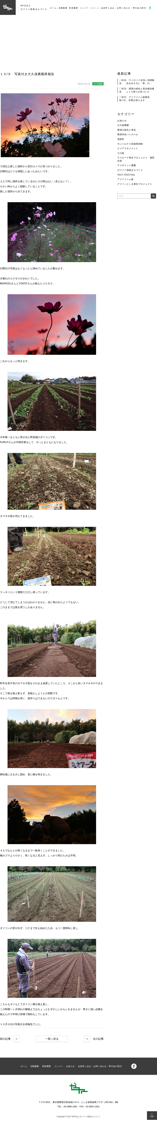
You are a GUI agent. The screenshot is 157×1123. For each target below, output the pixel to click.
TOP (152, 1116)
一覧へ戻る (52, 1038)
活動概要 (63, 8)
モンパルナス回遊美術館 (130, 144)
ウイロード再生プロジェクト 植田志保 (135, 159)
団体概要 (73, 8)
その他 (120, 153)
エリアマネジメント (127, 148)
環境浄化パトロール (127, 134)
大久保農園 (123, 125)
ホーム (53, 8)
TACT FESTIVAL (126, 174)
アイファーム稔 (125, 179)
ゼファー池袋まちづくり (130, 170)
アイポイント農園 (126, 165)
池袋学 (120, 139)
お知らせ (94, 8)
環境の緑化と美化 (126, 130)
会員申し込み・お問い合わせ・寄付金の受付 (123, 8)
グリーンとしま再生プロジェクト (134, 184)
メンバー (84, 8)
